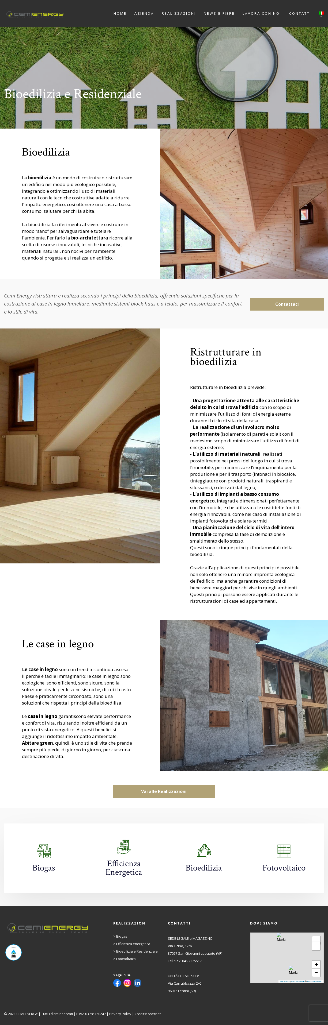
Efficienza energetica (133, 943)
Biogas (121, 936)
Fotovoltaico (126, 958)
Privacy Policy (120, 1013)
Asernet (154, 1013)
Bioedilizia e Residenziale (137, 951)
